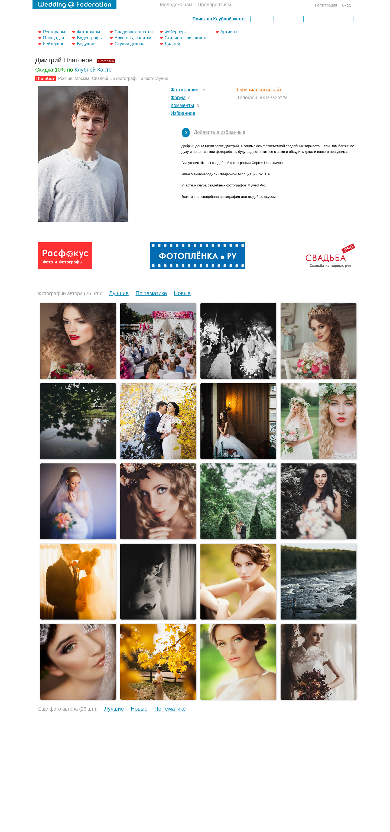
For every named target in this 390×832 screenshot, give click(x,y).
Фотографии (185, 89)
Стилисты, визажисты (187, 38)
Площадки (53, 38)
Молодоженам (176, 4)
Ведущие (86, 43)
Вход (346, 5)
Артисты (228, 32)
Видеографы (90, 38)
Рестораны (54, 32)
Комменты (182, 105)
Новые (182, 293)
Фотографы (88, 32)
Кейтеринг (53, 43)
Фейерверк (176, 32)
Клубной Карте (93, 70)
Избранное (183, 113)
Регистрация (326, 5)
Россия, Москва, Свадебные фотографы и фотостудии (113, 78)
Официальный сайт (259, 89)
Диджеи (172, 43)
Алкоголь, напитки (133, 38)
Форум (178, 97)
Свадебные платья (134, 32)
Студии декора (129, 43)
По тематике (151, 293)
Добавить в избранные (219, 132)
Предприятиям (214, 4)
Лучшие (119, 293)
